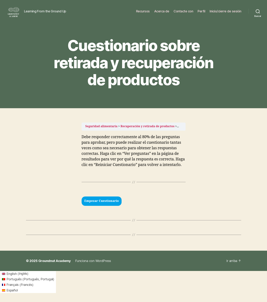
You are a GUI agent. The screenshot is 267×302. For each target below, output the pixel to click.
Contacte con (183, 13)
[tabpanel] (134, 162)
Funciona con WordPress (93, 264)
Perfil (201, 13)
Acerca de (161, 13)
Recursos (143, 13)
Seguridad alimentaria (101, 130)
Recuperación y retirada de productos (147, 130)
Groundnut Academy (54, 264)
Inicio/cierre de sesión (225, 13)
